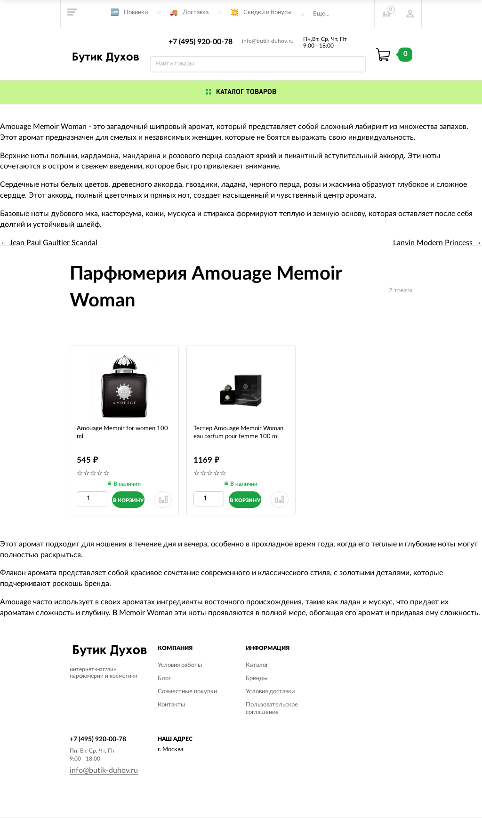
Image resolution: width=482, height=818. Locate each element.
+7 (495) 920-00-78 (201, 42)
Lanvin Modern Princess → (437, 243)
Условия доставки (270, 692)
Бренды (256, 678)
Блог (164, 678)
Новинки (136, 12)
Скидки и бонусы (267, 12)
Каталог (257, 665)
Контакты (171, 705)
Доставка (196, 12)
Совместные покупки (187, 692)
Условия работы (180, 665)
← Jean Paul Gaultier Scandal (48, 243)
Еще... (321, 14)
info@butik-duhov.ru (268, 41)
